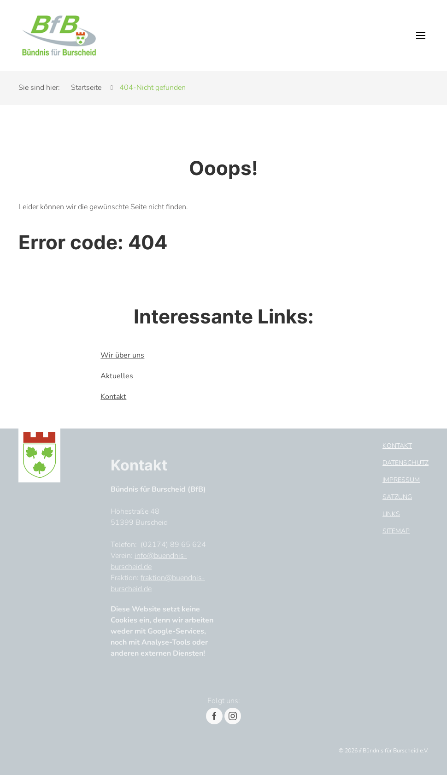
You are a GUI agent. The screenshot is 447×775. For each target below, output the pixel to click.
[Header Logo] (59, 35)
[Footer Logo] (39, 453)
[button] (420, 35)
